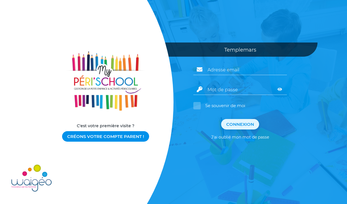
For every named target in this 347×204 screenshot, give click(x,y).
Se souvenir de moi (225, 105)
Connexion (240, 124)
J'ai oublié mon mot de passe (240, 137)
